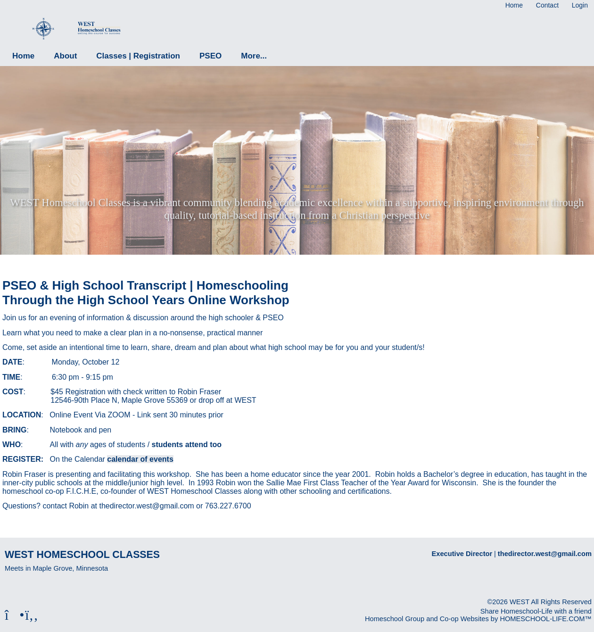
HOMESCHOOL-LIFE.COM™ (546, 619)
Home (23, 55)
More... (254, 55)
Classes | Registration (138, 55)
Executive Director (462, 553)
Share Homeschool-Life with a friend (536, 611)
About (65, 55)
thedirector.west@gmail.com (545, 553)
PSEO (210, 55)
